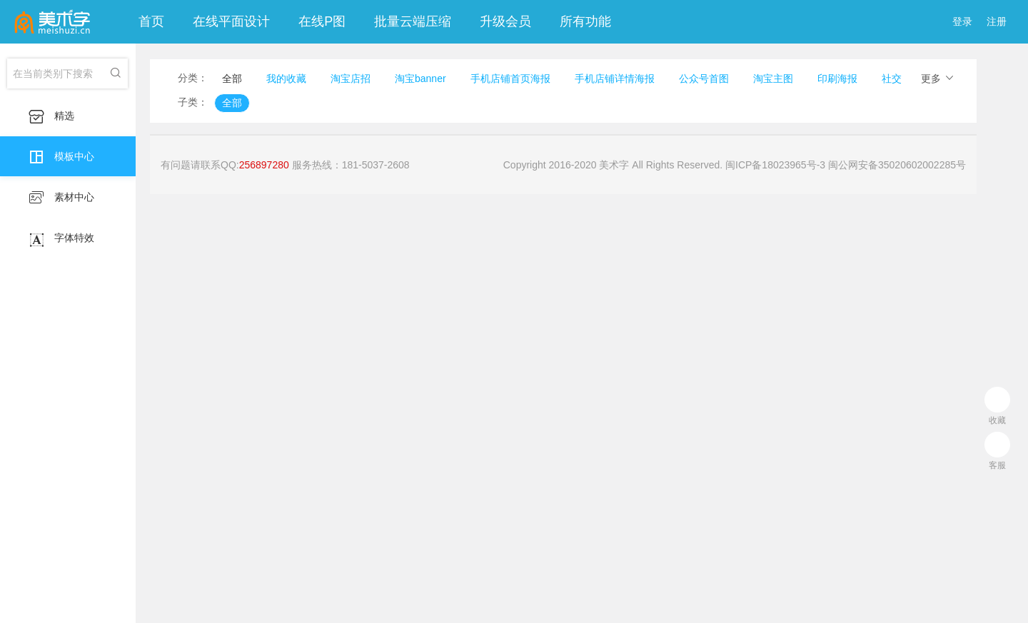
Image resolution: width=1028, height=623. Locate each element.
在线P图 (322, 21)
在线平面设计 (231, 21)
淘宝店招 (351, 78)
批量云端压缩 (412, 21)
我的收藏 (286, 78)
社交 (892, 78)
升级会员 (505, 21)
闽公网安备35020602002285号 (897, 165)
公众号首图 (704, 78)
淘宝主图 (773, 78)
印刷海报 (837, 78)
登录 (962, 21)
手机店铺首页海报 (510, 78)
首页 (151, 21)
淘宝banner (420, 78)
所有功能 (585, 21)
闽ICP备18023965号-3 (775, 165)
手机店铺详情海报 (615, 78)
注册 (997, 21)
